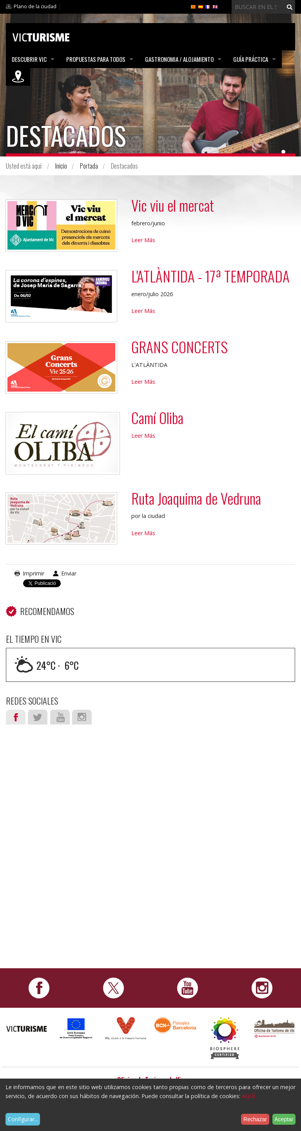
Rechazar (255, 1119)
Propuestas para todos (95, 59)
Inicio (61, 166)
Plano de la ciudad (35, 6)
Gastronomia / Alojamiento (179, 59)
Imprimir (33, 573)
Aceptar (283, 1119)
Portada (89, 166)
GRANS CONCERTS (179, 347)
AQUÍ (248, 1096)
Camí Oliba (157, 417)
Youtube (60, 717)
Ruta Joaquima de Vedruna (196, 498)
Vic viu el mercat (172, 205)
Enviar (68, 573)
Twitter (37, 717)
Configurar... (23, 1119)
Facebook (15, 717)
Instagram (82, 717)
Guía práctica (250, 59)
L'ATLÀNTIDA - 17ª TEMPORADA (210, 276)
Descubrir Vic (29, 59)
